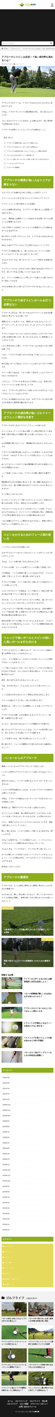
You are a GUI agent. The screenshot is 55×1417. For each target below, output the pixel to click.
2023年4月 (6, 1077)
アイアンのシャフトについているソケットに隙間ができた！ (14, 1366)
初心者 (6, 1273)
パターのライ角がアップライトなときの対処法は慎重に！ (38, 1053)
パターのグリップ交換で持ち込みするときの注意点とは (40, 1366)
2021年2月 (6, 1094)
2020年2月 (6, 1159)
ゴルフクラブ (8, 1246)
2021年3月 (6, 1088)
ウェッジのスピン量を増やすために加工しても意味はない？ (40, 1389)
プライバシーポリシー (39, 1404)
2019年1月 (6, 1230)
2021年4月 (6, 1083)
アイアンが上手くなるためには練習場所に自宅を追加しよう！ (38, 980)
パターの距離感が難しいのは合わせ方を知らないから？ (38, 994)
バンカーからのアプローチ (14, 163)
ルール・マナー (9, 1268)
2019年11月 (6, 1175)
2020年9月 (6, 1121)
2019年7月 (6, 1197)
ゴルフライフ (15, 49)
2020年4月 (6, 1148)
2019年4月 (6, 1213)
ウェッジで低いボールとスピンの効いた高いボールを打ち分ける (26, 159)
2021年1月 (6, 1099)
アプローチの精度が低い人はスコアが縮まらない (21, 143)
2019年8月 (6, 1192)
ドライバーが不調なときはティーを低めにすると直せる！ (38, 1024)
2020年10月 (6, 1116)
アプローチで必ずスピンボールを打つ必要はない (21, 147)
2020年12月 (6, 1105)
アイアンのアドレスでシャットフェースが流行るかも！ (14, 1343)
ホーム (10, 1401)
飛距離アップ (8, 1284)
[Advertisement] (27, 25)
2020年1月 (6, 1164)
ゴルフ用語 (8, 1263)
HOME (6, 49)
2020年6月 (6, 1137)
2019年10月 (6, 1181)
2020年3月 (6, 1154)
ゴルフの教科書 (34, 1411)
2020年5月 (6, 1143)
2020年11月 (6, 1110)
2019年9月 (6, 1186)
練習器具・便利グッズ (11, 1279)
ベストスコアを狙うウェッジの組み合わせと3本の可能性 (38, 1039)
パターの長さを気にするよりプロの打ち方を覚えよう (14, 1320)
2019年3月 (6, 1219)
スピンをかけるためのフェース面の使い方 (19, 155)
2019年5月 (6, 1208)
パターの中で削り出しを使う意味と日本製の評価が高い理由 (40, 1320)
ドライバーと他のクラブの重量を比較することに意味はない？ (14, 1389)
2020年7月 (6, 1132)
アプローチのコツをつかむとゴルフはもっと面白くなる (38, 1009)
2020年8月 (6, 1126)
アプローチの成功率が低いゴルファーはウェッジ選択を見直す (25, 151)
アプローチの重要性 (12, 167)
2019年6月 (6, 1202)
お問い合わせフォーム (27, 1407)
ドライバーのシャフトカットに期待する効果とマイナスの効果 (40, 1343)
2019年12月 (6, 1170)
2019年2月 (6, 1224)
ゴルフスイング (9, 1252)
